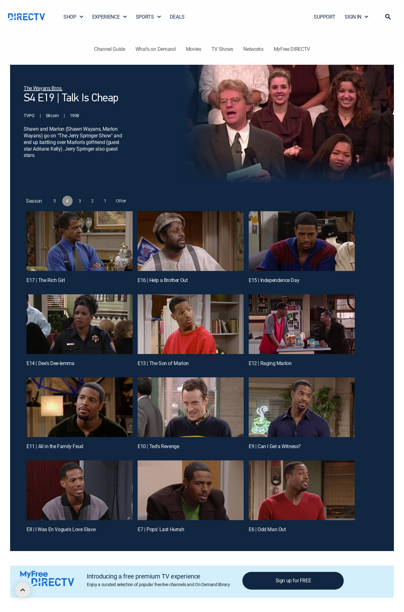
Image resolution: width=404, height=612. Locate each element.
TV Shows (222, 48)
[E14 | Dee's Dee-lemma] (80, 324)
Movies (193, 48)
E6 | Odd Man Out (267, 529)
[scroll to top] (23, 589)
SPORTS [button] (149, 16)
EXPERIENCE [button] (110, 16)
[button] (387, 17)
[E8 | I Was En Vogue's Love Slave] (80, 490)
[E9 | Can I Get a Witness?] (302, 407)
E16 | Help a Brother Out (162, 280)
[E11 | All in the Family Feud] (80, 407)
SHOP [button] (73, 16)
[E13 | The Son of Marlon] (191, 324)
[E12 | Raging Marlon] (302, 324)
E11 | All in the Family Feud (55, 446)
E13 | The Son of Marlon (163, 363)
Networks (253, 48)
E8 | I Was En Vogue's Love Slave (61, 529)
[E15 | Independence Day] (302, 241)
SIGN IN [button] (357, 16)
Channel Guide (109, 48)
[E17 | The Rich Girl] (80, 241)
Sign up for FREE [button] (293, 580)
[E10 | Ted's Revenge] (191, 407)
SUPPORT (324, 16)
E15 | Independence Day (274, 280)
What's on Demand (155, 48)
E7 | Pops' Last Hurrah (161, 529)
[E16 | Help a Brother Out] (191, 241)
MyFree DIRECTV (292, 48)
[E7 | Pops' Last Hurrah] (191, 490)
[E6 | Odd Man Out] (302, 490)
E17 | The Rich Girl (46, 280)
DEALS (177, 16)
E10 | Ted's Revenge (158, 446)
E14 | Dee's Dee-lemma (50, 363)
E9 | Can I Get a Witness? (275, 446)
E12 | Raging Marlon (270, 363)
